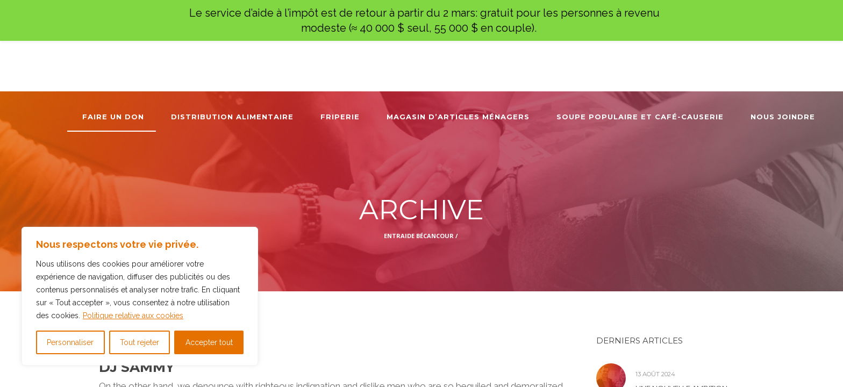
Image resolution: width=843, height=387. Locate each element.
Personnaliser (70, 342)
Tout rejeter (139, 342)
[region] (140, 296)
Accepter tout (209, 342)
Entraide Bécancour (419, 236)
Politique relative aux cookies (133, 315)
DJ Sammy (136, 367)
